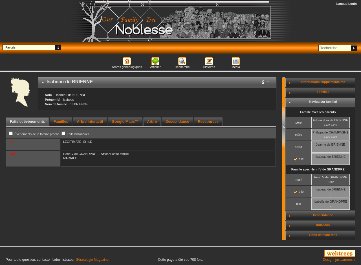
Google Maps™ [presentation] (125, 121)
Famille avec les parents (318, 112)
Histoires (209, 67)
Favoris (10, 47)
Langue (341, 3)
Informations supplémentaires (323, 82)
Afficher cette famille (115, 154)
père (298, 122)
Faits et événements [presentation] (27, 121)
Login (352, 3)
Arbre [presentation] (152, 121)
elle (298, 159)
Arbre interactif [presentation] (90, 121)
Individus (323, 225)
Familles (323, 91)
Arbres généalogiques (127, 67)
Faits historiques (75, 134)
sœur (298, 146)
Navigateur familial (323, 101)
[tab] (157, 82)
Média (236, 67)
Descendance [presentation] (177, 121)
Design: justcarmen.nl (339, 260)
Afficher (155, 67)
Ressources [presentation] (208, 121)
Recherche (182, 67)
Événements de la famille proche (34, 134)
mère (298, 134)
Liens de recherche (323, 234)
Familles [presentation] (61, 121)
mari (298, 179)
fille (298, 203)
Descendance (323, 215)
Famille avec (318, 169)
